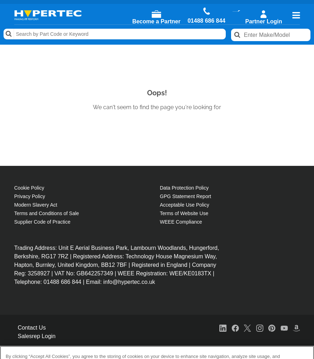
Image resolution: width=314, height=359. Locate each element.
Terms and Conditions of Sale (46, 213)
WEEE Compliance (181, 222)
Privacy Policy (29, 196)
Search (9, 34)
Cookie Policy (29, 188)
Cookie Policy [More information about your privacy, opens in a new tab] (85, 338)
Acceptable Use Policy (184, 205)
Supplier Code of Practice (42, 222)
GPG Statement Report (185, 196)
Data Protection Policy (184, 188)
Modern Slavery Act (35, 205)
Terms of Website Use (184, 213)
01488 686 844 (206, 21)
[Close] (302, 333)
